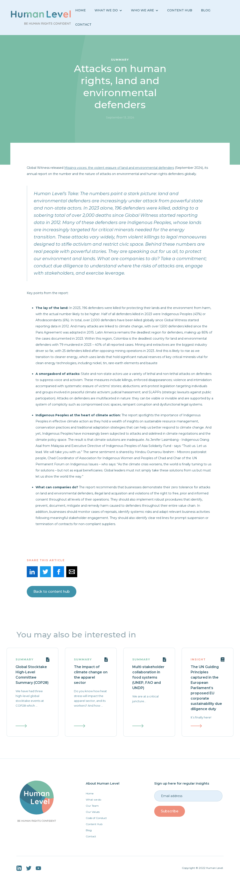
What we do (93, 799)
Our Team (92, 805)
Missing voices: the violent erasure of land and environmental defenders (119, 168)
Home (80, 10)
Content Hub (179, 10)
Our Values (93, 811)
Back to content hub (51, 591)
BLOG (205, 10)
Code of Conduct (96, 818)
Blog (89, 830)
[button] (108, 10)
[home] (41, 17)
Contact (83, 24)
